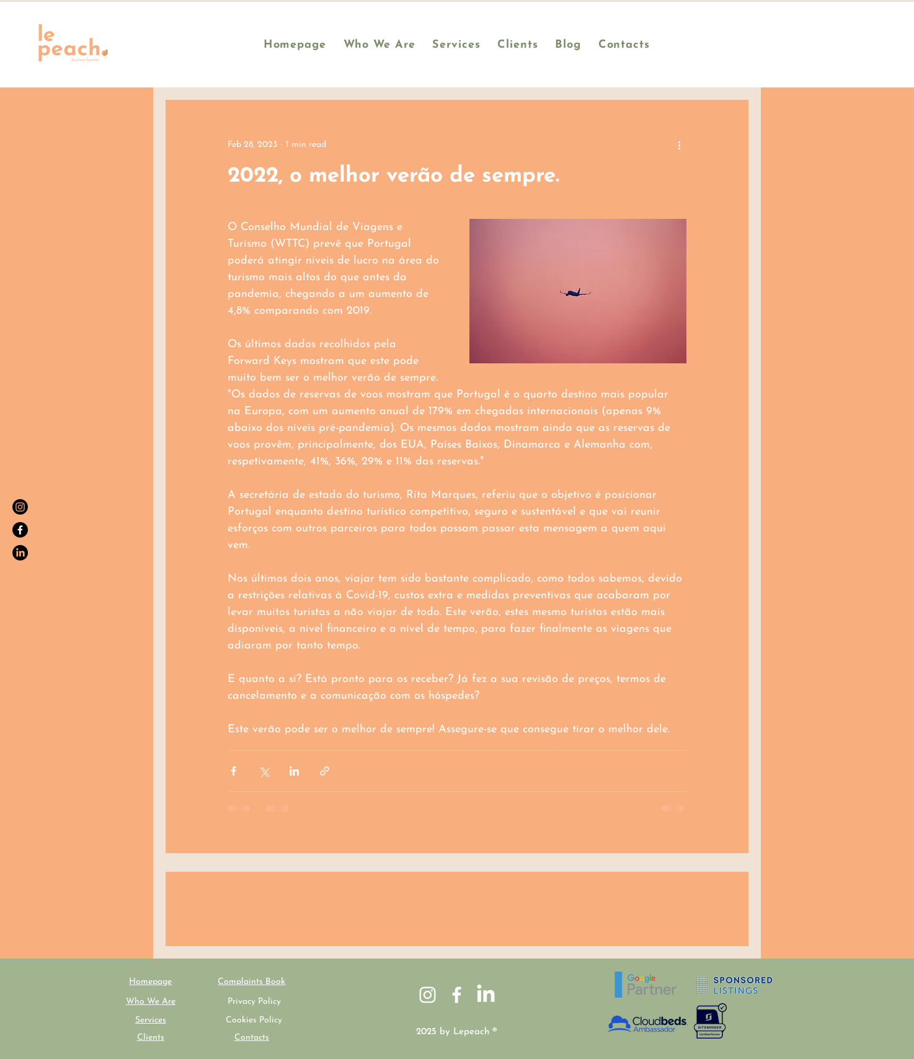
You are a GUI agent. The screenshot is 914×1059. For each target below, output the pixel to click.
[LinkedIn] (20, 553)
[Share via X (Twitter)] (264, 771)
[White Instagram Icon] (427, 995)
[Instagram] (20, 507)
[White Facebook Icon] (457, 995)
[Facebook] (20, 530)
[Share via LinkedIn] (294, 771)
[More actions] (679, 144)
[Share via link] (325, 771)
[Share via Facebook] (233, 771)
